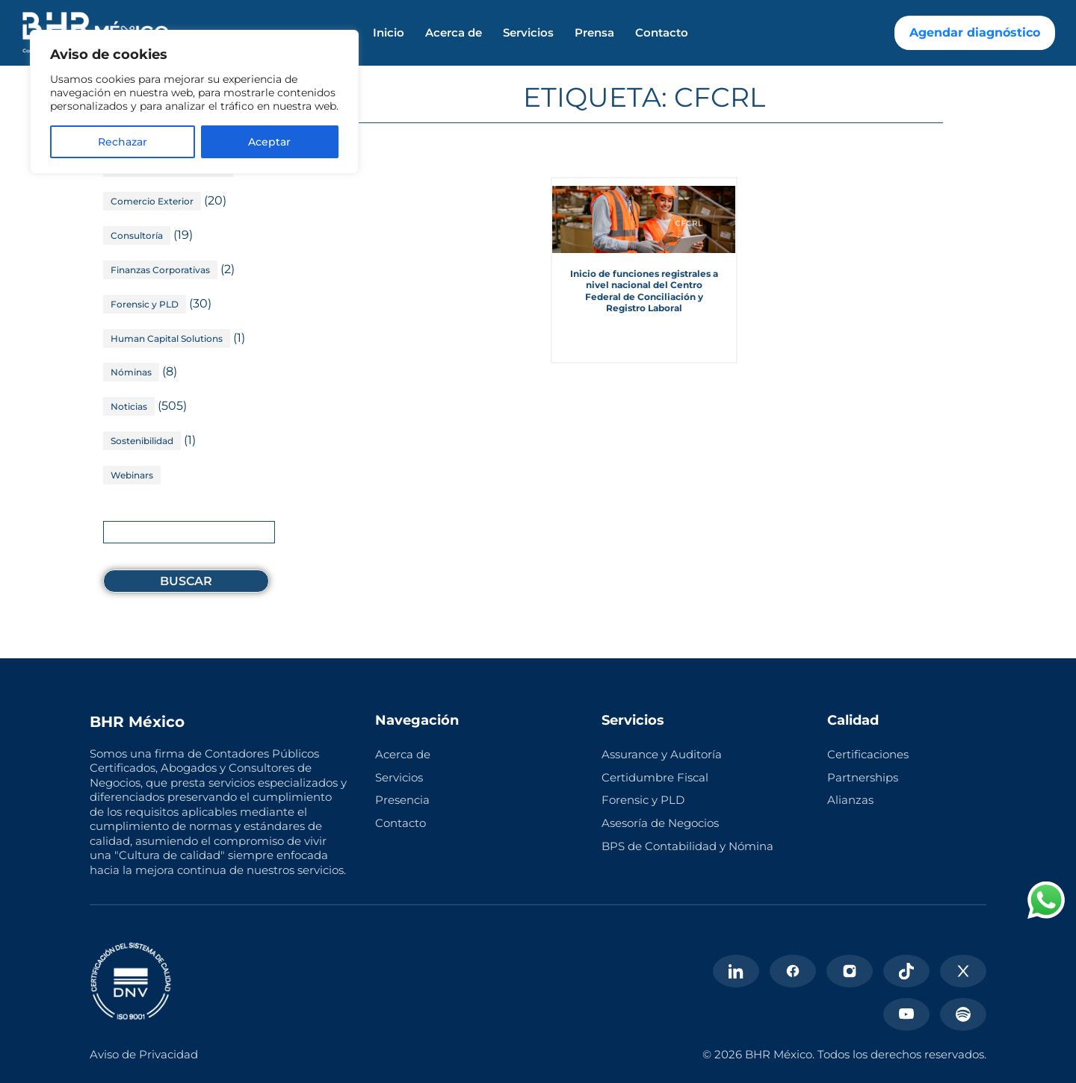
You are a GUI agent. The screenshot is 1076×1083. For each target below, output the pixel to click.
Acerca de (453, 33)
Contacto (661, 33)
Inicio (388, 33)
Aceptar (269, 142)
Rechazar (122, 142)
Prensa (594, 33)
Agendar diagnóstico (974, 32)
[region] (194, 102)
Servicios (528, 33)
